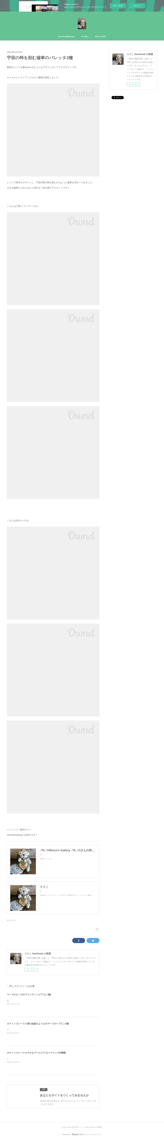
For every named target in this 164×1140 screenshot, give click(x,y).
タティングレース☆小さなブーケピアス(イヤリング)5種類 (36, 1052)
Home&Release (66, 36)
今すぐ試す (118, 5)
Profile (84, 36)
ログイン (137, 6)
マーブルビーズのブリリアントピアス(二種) (29, 994)
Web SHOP (100, 36)
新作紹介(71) (11, 920)
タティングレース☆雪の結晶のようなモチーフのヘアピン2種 (38, 1023)
